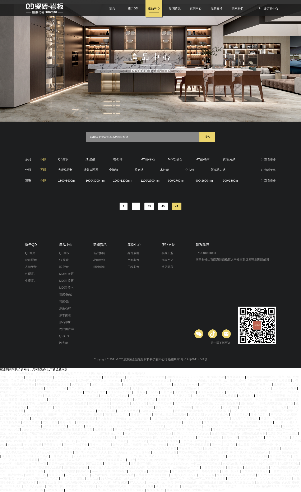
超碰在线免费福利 (254, 433)
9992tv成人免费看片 (237, 441)
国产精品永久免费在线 (26, 426)
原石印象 (65, 322)
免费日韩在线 (104, 429)
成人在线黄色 (138, 471)
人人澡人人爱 (182, 395)
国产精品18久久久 (268, 486)
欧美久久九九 (239, 448)
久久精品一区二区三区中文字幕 (153, 388)
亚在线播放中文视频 (33, 399)
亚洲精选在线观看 (91, 414)
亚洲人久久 (47, 459)
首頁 (112, 8)
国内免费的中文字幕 (78, 482)
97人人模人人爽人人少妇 (254, 388)
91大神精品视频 (111, 478)
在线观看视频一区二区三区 (167, 429)
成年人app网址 (79, 437)
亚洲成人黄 (209, 388)
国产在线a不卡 (27, 482)
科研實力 (31, 273)
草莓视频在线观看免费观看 (75, 429)
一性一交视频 (265, 429)
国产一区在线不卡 (76, 444)
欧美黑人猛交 (126, 426)
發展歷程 (31, 260)
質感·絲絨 (229, 159)
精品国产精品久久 (168, 407)
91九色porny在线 (155, 444)
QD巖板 (63, 159)
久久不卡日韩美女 (85, 456)
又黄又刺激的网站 (23, 380)
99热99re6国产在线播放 (63, 486)
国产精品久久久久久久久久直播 (150, 395)
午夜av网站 (177, 444)
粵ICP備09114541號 (194, 359)
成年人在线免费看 (250, 380)
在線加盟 (167, 253)
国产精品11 (249, 403)
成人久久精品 (150, 478)
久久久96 (115, 380)
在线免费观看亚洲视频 (68, 392)
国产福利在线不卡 (111, 433)
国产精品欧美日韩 (41, 407)
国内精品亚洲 (208, 482)
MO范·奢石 (147, 159)
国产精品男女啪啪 (76, 467)
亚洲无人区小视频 (268, 482)
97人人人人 (137, 482)
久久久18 (93, 478)
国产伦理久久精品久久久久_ (75, 459)
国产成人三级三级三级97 (170, 414)
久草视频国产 (81, 384)
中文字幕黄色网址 (210, 437)
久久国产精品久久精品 (101, 426)
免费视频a (44, 392)
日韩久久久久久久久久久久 (192, 433)
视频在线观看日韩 (51, 482)
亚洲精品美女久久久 (186, 467)
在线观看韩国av (280, 441)
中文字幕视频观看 (193, 441)
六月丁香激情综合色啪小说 (184, 426)
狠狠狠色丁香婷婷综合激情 (190, 380)
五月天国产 (246, 486)
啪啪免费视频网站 (73, 478)
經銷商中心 (268, 8)
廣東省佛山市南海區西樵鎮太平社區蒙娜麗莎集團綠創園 (232, 259)
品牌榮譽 (31, 266)
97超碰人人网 (258, 456)
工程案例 (133, 266)
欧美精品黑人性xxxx (114, 395)
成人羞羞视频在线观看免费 (256, 444)
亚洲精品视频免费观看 (222, 395)
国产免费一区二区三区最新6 (24, 395)
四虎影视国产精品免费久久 (95, 422)
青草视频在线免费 (193, 486)
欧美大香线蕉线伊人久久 (80, 433)
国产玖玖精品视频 (247, 426)
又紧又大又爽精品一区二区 (67, 399)
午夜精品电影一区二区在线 (43, 410)
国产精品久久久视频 (284, 414)
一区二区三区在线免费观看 (26, 471)
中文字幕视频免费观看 (194, 452)
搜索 (207, 136)
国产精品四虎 (219, 452)
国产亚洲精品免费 (55, 426)
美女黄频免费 (33, 444)
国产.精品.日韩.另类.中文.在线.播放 (223, 384)
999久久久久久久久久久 (157, 410)
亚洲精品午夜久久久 (171, 399)
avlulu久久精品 (18, 433)
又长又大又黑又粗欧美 (162, 448)
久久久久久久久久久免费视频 (194, 403)
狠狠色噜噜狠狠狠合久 (262, 377)
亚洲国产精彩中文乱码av (209, 490)
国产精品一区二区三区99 (131, 429)
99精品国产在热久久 (207, 407)
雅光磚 (63, 342)
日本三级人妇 (231, 471)
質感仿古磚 (218, 169)
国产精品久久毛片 (117, 414)
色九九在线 (15, 444)
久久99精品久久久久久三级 (81, 395)
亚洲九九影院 (9, 467)
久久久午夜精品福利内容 (275, 478)
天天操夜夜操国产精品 (189, 410)
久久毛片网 (230, 407)
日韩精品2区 (53, 395)
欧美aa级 (83, 471)
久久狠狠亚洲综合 (217, 414)
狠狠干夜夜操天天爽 (39, 377)
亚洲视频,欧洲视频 (141, 486)
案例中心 (196, 8)
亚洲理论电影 (193, 422)
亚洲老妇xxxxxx (222, 399)
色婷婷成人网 (107, 410)
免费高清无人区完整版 (265, 448)
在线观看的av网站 (186, 384)
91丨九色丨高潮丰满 (22, 403)
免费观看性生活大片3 (186, 471)
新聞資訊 (175, 8)
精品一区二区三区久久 (92, 380)
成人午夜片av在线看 (223, 380)
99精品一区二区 (36, 475)
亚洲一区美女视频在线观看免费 (199, 459)
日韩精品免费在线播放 (61, 471)
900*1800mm (231, 180)
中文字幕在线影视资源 (164, 441)
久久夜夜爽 (55, 433)
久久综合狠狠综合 (103, 437)
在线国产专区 (138, 441)
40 (163, 206)
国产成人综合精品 (78, 475)
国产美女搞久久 (219, 418)
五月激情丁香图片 (143, 463)
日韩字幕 (167, 392)
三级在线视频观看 (49, 403)
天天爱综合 (56, 475)
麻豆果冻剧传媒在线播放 (256, 422)
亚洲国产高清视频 (98, 399)
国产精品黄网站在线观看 (48, 418)
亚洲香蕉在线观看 (257, 467)
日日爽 (53, 414)
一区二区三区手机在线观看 (250, 410)
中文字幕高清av (286, 444)
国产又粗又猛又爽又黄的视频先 (124, 490)
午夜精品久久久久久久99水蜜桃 (133, 407)
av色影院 (267, 459)
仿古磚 (189, 169)
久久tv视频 (211, 422)
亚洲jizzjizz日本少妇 (184, 475)
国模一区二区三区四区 (107, 384)
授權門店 (167, 260)
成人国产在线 (92, 448)
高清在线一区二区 (173, 478)
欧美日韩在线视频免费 (182, 482)
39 (149, 206)
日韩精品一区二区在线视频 (132, 418)
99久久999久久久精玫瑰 (30, 414)
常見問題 (167, 266)
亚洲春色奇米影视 (14, 456)
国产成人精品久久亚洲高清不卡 (175, 437)
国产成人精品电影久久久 (91, 452)
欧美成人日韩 (9, 392)
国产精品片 (76, 426)
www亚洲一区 (156, 482)
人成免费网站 (248, 463)
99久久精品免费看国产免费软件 (52, 452)
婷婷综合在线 (211, 471)
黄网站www (228, 459)
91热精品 (14, 429)
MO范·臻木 (202, 159)
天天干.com (57, 463)
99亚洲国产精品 (38, 456)
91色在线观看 (268, 463)
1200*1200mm (122, 180)
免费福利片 (246, 395)
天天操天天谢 (273, 392)
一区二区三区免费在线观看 (169, 418)
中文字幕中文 (264, 399)
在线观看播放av (159, 471)
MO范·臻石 (175, 159)
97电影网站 (88, 486)
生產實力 (31, 280)
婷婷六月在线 (156, 490)
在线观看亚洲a (289, 463)
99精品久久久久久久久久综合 (186, 377)
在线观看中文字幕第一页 (30, 463)
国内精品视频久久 (252, 437)
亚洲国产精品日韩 (168, 486)
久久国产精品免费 (75, 403)
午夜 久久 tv (207, 475)
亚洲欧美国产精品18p (226, 433)
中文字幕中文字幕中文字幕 (135, 437)
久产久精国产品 (145, 399)
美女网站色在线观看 (116, 388)
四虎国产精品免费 (122, 475)
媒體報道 (99, 266)
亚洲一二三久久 (100, 444)
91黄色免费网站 (128, 410)
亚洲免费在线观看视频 (271, 395)
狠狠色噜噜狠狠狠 (270, 475)
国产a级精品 (99, 475)
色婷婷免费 (196, 414)
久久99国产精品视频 (185, 456)
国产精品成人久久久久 (218, 426)
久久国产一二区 (56, 388)
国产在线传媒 (55, 490)
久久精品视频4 (271, 426)
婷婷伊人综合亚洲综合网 (71, 407)
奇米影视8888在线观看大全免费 (41, 467)
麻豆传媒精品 (75, 463)
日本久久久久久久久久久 (79, 410)
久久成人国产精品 (278, 437)
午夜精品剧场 (240, 414)
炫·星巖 (90, 159)
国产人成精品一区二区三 (85, 388)
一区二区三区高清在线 (206, 463)
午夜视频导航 (227, 388)
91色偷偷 (95, 377)
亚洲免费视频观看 (198, 444)
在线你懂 (199, 395)
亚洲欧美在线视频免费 (81, 418)
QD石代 (64, 336)
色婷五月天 (67, 422)
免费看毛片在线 (280, 456)
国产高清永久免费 (133, 467)
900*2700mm (176, 180)
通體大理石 (91, 169)
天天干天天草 (198, 418)
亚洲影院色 (260, 441)
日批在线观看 (29, 459)
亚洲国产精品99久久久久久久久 (124, 448)
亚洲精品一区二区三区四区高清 (234, 429)
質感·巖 (64, 301)
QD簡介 (30, 253)
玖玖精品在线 (9, 437)
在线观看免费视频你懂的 (152, 475)
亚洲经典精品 (229, 422)
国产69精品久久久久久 (154, 456)
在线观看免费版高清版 (139, 384)
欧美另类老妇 (32, 422)
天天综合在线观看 (165, 452)
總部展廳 (133, 253)
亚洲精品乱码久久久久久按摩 (56, 380)
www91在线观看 (27, 448)
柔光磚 (139, 169)
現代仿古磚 (66, 329)
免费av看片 (235, 467)
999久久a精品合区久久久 (39, 429)
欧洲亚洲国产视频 (120, 392)
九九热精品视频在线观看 (165, 422)
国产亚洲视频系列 (187, 388)
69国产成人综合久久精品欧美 (249, 452)
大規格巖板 (65, 169)
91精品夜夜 (120, 482)
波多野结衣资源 (185, 392)
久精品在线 (230, 463)
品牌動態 (99, 260)
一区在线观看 (244, 399)
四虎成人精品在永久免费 (277, 418)
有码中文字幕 (121, 403)
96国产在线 (28, 392)
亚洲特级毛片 (260, 414)
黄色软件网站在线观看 (127, 444)
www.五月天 (13, 486)
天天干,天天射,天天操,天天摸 (145, 377)
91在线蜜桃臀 (14, 410)
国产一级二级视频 (224, 444)
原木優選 (65, 315)
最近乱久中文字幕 (252, 407)
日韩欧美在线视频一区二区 (276, 403)
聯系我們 (237, 8)
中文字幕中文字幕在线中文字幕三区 (148, 433)
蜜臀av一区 (230, 437)
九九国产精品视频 (227, 403)
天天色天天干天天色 (151, 426)
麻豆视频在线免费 (179, 490)
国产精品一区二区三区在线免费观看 (44, 437)
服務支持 (216, 8)
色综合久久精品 (122, 399)
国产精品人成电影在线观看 (237, 482)
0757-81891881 (206, 253)
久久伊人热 (139, 403)
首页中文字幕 (68, 414)
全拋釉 (113, 169)
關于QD (133, 8)
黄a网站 (186, 407)
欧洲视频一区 (23, 441)
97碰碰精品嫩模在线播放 (53, 384)
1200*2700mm (149, 180)
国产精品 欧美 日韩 (213, 456)
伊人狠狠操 (105, 418)
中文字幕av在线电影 (255, 471)
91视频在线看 (216, 377)
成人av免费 (132, 478)
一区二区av (130, 456)
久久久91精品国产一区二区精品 (38, 478)
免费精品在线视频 (115, 441)
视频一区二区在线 (12, 377)
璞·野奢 (118, 159)
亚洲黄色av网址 (141, 414)
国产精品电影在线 (199, 429)
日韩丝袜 (140, 392)
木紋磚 (164, 169)
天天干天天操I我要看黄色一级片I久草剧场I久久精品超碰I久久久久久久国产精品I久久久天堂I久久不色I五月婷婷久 (73, 373)
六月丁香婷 (50, 422)
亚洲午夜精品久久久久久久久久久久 (146, 380)
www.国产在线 (101, 471)
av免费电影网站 (95, 392)
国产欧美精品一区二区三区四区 (130, 452)
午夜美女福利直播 (218, 410)
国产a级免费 (94, 463)
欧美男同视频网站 (159, 467)
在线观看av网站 (99, 403)
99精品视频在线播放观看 (131, 422)
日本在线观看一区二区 (15, 418)
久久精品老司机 (114, 377)
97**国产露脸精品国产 (285, 452)
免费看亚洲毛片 (99, 407)
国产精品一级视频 (89, 441)
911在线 (153, 392)
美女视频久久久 (248, 459)
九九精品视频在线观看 (29, 388)
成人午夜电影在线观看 (112, 486)
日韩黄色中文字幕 (214, 467)
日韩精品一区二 (61, 456)
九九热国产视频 (110, 456)
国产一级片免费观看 (277, 380)
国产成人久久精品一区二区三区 (55, 441)
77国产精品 (38, 433)
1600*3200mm (95, 180)
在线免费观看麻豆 (23, 384)
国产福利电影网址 (198, 399)
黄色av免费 (7, 448)
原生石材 (65, 308)
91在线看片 (119, 471)
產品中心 (154, 8)
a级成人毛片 (163, 384)
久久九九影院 (236, 377)
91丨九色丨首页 (276, 407)
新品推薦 (99, 253)
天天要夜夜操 (53, 444)
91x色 (131, 459)
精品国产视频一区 (260, 384)
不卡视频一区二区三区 (29, 490)
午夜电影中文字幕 (117, 463)
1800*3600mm (67, 180)
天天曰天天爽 (102, 482)
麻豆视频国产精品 (191, 448)
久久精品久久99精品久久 (173, 463)
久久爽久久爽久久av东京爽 (245, 392)
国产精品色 (214, 441)
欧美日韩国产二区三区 (283, 433)
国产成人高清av (34, 486)
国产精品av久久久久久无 (71, 377)
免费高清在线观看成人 (111, 459)
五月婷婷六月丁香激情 (222, 486)
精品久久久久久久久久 (243, 478)
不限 (43, 159)
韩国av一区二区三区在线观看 (206, 478)
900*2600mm (204, 180)
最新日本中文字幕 (161, 403)
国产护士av (16, 475)
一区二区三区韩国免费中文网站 (61, 448)
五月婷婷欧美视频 (285, 388)
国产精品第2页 (238, 456)
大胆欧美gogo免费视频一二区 (156, 459)
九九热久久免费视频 (245, 418)
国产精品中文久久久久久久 (84, 490)
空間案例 (133, 260)
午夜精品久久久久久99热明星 (236, 475)
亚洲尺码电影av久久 (211, 392)
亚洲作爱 (281, 459)
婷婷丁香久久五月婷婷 (105, 467)
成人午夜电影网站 (17, 452)
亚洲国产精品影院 (216, 448)
